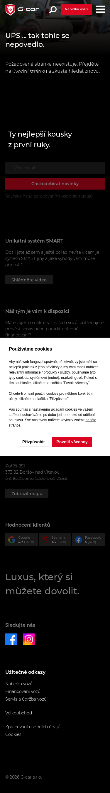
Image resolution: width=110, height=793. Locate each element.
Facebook (90, 540)
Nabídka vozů (76, 9)
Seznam (56, 540)
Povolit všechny (72, 441)
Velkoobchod (18, 713)
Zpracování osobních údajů (32, 726)
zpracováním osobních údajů (63, 196)
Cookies (13, 734)
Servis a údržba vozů (26, 699)
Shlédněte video (29, 280)
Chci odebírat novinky (55, 183)
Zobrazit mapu (26, 493)
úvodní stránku (29, 71)
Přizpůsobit (33, 441)
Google (23, 540)
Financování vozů (22, 691)
